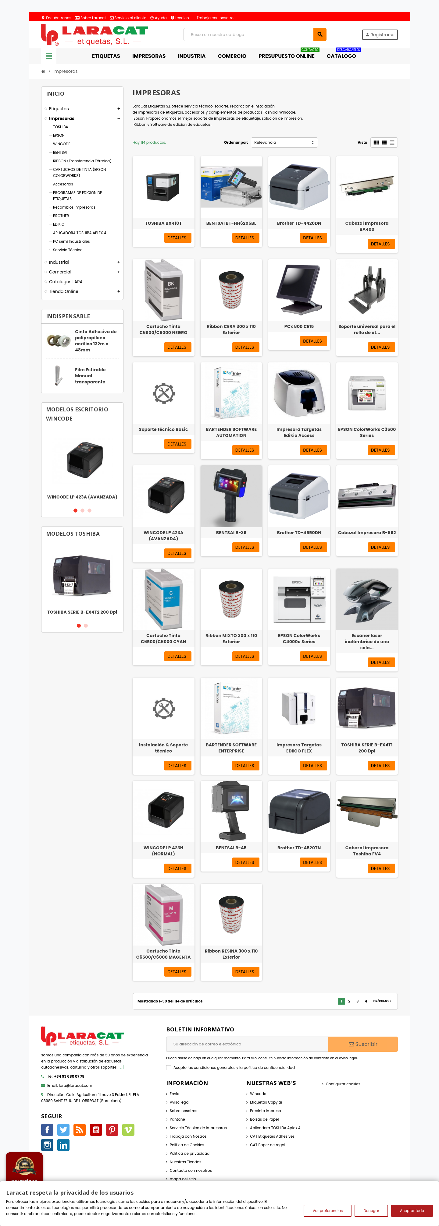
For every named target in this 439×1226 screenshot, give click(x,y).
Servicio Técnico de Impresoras (198, 1127)
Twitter (63, 1130)
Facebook (47, 1130)
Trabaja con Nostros (188, 1136)
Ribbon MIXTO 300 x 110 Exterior (231, 638)
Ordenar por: (236, 142)
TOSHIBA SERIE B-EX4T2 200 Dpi (82, 612)
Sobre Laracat (90, 17)
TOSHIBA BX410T (163, 223)
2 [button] (82, 511)
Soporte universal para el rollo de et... (366, 329)
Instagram (47, 1145)
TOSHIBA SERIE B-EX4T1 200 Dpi (367, 748)
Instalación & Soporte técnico (163, 748)
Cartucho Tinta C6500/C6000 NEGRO (163, 329)
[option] (82, 466)
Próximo (383, 1001)
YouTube (96, 1130)
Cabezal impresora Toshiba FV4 (367, 851)
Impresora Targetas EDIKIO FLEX (299, 748)
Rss (79, 1130)
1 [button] (75, 511)
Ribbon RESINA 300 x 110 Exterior (231, 954)
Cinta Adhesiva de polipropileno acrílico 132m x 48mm (95, 341)
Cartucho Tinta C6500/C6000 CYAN (163, 638)
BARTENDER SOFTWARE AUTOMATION (231, 432)
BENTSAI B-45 (231, 848)
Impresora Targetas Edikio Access (299, 432)
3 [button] (89, 511)
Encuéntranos (56, 17)
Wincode (258, 1093)
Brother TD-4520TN (299, 848)
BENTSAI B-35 (231, 533)
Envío (174, 1093)
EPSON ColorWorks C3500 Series (367, 432)
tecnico (179, 17)
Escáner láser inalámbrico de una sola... (367, 641)
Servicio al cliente (128, 17)
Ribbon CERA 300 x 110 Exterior (231, 329)
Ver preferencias (327, 1210)
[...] (121, 1067)
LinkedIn (63, 1145)
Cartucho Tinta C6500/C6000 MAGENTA (163, 954)
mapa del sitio (183, 1179)
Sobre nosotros (183, 1110)
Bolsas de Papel (264, 1119)
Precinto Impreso (265, 1110)
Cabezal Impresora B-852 (367, 533)
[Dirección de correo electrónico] (247, 1044)
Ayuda (158, 17)
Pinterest (112, 1130)
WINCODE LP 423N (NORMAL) (164, 851)
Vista (362, 142)
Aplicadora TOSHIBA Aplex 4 (275, 1127)
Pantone (177, 1119)
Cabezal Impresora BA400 (367, 226)
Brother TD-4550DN (299, 533)
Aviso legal (180, 1102)
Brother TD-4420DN (299, 223)
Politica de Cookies (187, 1144)
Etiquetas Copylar (266, 1102)
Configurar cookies (343, 1084)
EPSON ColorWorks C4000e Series (299, 638)
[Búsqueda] (255, 34)
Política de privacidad (189, 1153)
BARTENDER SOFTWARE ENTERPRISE (231, 748)
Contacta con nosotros (191, 1170)
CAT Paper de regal (267, 1144)
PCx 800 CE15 (299, 326)
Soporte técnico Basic (163, 429)
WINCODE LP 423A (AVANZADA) (82, 497)
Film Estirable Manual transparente (90, 376)
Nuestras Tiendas (185, 1161)
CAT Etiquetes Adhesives (272, 1136)
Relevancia (265, 142)
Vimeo (128, 1130)
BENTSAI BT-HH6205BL (231, 223)
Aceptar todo (412, 1210)
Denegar (371, 1210)
